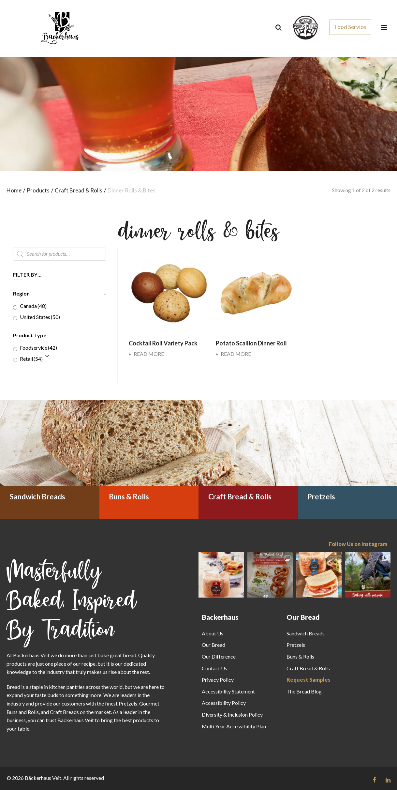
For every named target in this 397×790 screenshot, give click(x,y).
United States (40, 317)
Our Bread (213, 645)
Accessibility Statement (228, 692)
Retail (31, 359)
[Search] (278, 27)
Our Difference (219, 657)
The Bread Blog (304, 692)
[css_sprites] (305, 25)
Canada (33, 306)
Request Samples (309, 680)
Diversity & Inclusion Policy (232, 715)
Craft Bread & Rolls (308, 668)
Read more (146, 354)
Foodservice (38, 348)
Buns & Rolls (300, 657)
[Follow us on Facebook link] (374, 780)
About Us (212, 633)
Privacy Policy (218, 680)
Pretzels (296, 645)
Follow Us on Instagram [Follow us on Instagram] (358, 544)
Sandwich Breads (306, 633)
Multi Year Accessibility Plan (234, 726)
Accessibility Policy (224, 703)
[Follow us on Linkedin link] (388, 780)
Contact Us (214, 668)
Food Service (350, 26)
